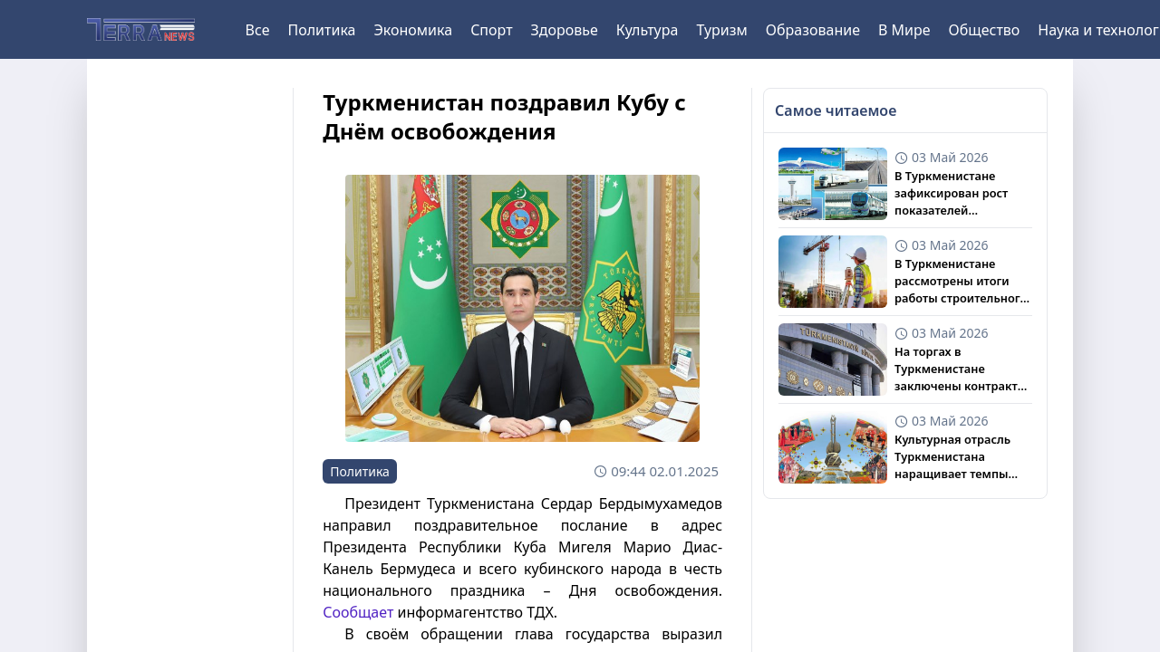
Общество (984, 30)
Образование (813, 30)
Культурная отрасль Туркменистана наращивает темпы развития (952, 457)
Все (258, 30)
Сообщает (358, 612)
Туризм (721, 30)
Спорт (491, 30)
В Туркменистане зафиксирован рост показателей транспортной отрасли (960, 194)
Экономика (412, 30)
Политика (321, 30)
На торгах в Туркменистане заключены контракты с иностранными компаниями (960, 369)
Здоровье (564, 30)
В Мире (904, 30)
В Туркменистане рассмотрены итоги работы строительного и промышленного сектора (960, 281)
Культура (647, 30)
